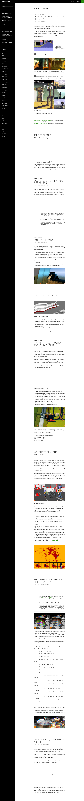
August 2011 (4, 71)
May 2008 (4, 93)
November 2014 (5, 53)
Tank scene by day (44, 240)
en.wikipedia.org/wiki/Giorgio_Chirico (42, 120)
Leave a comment (45, 185)
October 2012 (4, 58)
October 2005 (4, 103)
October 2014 (4, 55)
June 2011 (4, 73)
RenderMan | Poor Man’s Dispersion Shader (48, 580)
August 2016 (4, 52)
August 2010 (4, 79)
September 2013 (5, 56)
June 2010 (4, 81)
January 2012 (4, 66)
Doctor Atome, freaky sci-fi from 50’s (49, 182)
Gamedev (72, 1)
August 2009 (4, 84)
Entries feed (4, 133)
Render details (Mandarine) (42, 136)
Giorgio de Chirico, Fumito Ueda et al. (49, 17)
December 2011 (5, 68)
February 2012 (4, 64)
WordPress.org (5, 136)
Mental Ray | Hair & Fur (47, 295)
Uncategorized (40, 14)
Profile (78, 1)
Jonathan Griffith (5, 42)
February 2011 (4, 74)
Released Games (5, 121)
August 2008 (4, 90)
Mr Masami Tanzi (54, 540)
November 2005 (5, 102)
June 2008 (4, 92)
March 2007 (4, 97)
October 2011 (4, 69)
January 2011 (4, 76)
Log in (3, 131)
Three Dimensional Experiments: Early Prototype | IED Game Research (7, 35)
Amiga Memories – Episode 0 (7, 24)
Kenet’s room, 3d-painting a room (49, 740)
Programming (4, 120)
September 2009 (5, 82)
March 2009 (4, 85)
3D (34, 132)
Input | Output (6, 1)
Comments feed (5, 135)
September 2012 (5, 60)
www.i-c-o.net (37, 121)
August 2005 (4, 106)
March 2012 (4, 63)
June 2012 (4, 61)
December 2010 (5, 77)
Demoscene (4, 116)
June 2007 (4, 95)
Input (35, 14)
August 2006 (4, 98)
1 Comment (44, 21)
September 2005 (5, 105)
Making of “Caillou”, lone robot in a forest (48, 344)
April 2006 (4, 100)
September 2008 (5, 89)
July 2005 (3, 108)
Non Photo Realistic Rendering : (45, 453)
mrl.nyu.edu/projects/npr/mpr (40, 123)
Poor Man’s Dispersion (47, 597)
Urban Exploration (5, 124)
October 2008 (4, 87)
